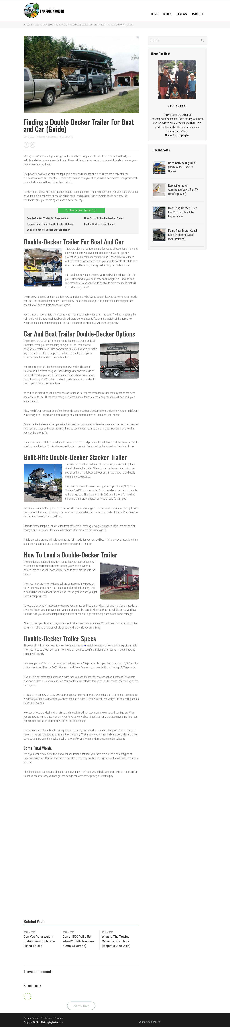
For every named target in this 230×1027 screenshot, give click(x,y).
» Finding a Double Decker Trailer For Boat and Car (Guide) (100, 24)
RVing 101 (198, 14)
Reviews (182, 14)
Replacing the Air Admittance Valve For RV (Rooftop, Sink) (183, 190)
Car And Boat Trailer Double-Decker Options (50, 224)
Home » (43, 24)
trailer (83, 645)
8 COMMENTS (66, 136)
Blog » (51, 24)
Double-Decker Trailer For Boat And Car (48, 218)
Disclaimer (46, 1018)
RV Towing (61, 24)
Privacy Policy (31, 1018)
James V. (54, 136)
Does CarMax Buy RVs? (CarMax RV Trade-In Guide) (182, 167)
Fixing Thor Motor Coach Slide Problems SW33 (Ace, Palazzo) (183, 235)
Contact (59, 1018)
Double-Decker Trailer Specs (99, 224)
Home (154, 14)
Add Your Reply (81, 1005)
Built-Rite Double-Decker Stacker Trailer (48, 229)
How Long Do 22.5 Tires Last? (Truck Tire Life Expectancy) (182, 212)
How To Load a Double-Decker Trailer (104, 218)
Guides (167, 14)
